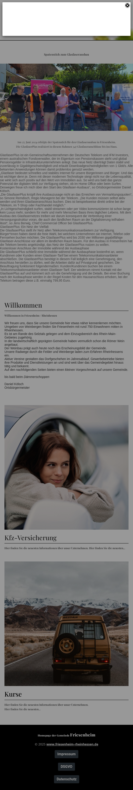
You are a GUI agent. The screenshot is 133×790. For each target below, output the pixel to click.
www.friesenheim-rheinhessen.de (72, 744)
